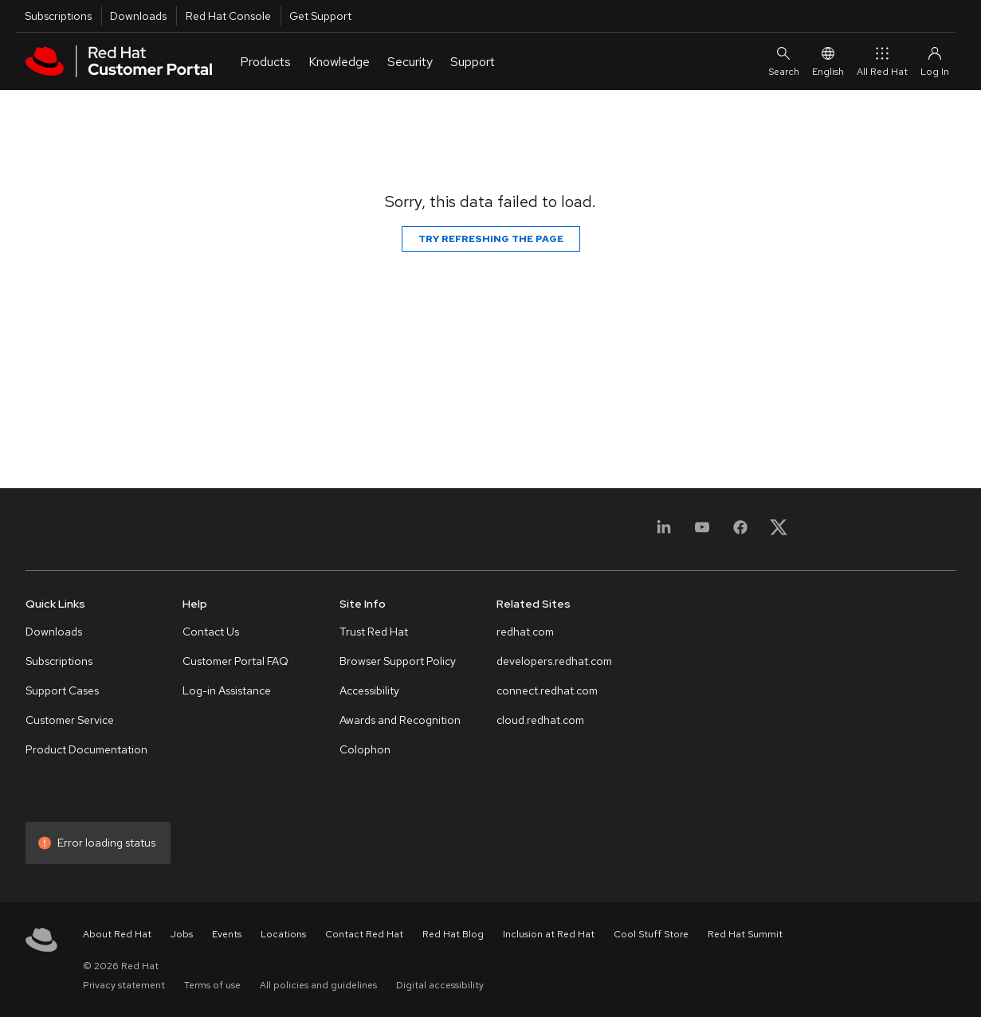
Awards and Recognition (400, 720)
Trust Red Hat (373, 631)
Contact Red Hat (364, 934)
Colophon (364, 749)
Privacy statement (124, 985)
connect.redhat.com (547, 690)
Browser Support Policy (397, 661)
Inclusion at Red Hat (548, 934)
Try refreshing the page (490, 239)
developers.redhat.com (554, 661)
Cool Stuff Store (651, 934)
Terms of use (212, 985)
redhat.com (525, 631)
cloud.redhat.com (540, 720)
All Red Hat (882, 61)
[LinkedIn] (663, 532)
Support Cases (62, 690)
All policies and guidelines (318, 985)
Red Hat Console (228, 16)
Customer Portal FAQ (235, 661)
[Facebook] (740, 532)
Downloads (138, 16)
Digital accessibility (440, 985)
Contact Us (210, 631)
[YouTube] (702, 532)
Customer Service (70, 720)
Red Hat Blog (453, 934)
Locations (283, 934)
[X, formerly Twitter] (778, 532)
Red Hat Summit (745, 934)
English (828, 61)
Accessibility (369, 690)
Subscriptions (58, 16)
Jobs (182, 934)
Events (226, 934)
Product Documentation (86, 749)
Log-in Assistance (226, 690)
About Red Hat (117, 934)
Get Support (320, 16)
